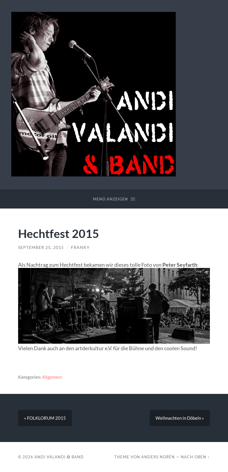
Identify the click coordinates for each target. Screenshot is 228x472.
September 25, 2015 (41, 247)
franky (80, 247)
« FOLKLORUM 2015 (45, 418)
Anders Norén (158, 456)
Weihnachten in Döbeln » (180, 418)
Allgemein (52, 377)
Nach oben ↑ (195, 456)
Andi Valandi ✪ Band (59, 456)
